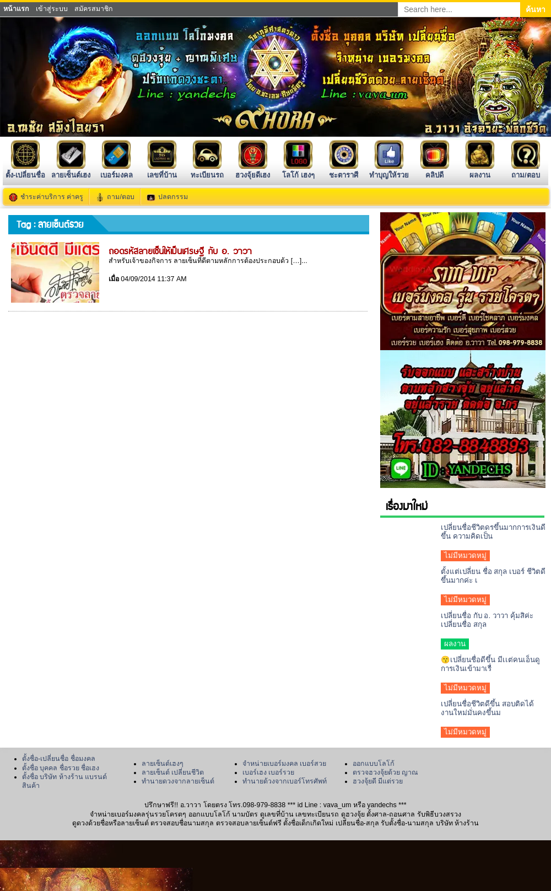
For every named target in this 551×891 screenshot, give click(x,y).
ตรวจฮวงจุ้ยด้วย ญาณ (385, 772)
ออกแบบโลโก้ (374, 763)
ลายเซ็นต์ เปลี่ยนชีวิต (173, 772)
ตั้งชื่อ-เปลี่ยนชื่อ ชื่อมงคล (58, 759)
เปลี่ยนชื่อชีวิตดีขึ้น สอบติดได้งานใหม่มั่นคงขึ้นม (487, 708)
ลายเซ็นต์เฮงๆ (162, 763)
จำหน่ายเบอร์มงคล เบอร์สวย (284, 763)
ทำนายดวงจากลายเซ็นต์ (178, 781)
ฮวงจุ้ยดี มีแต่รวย (378, 781)
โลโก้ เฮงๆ (298, 170)
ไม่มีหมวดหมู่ (465, 555)
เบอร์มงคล (116, 170)
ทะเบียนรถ (207, 170)
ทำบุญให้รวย (389, 170)
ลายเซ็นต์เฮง (70, 170)
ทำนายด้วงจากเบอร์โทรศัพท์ (284, 781)
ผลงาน (480, 170)
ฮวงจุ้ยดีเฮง (252, 170)
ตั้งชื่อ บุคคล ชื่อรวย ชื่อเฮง (60, 768)
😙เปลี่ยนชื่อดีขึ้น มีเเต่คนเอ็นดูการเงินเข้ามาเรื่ (490, 664)
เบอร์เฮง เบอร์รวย (268, 772)
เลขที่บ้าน (162, 170)
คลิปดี (434, 170)
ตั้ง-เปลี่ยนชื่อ (25, 170)
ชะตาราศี (343, 170)
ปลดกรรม (173, 197)
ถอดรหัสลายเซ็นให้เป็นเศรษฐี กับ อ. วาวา (180, 250)
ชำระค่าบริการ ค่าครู (51, 197)
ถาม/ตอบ (525, 170)
